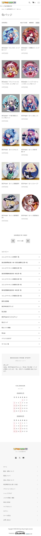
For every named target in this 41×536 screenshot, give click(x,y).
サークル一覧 (5, 344)
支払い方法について (8, 480)
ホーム (3, 9)
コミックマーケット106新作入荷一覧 (12, 268)
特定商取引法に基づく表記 (10, 484)
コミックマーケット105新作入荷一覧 (12, 279)
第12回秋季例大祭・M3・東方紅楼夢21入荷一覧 (15, 262)
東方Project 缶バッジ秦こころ (29, 115)
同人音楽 (4, 311)
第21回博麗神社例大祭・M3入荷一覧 (11, 290)
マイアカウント (7, 506)
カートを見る (7, 515)
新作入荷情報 (5, 301)
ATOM (8, 502)
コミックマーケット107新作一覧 (10, 257)
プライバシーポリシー (9, 489)
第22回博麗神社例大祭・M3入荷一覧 (11, 273)
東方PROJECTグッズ (11, 9)
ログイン (5, 511)
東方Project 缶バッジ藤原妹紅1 (30, 215)
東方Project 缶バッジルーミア (29, 183)
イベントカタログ (6, 338)
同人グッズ (5, 322)
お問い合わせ (7, 520)
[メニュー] (38, 2)
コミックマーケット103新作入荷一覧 (12, 295)
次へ (28, 241)
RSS (4, 502)
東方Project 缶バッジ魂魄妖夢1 (10, 183)
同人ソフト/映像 (6, 327)
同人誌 (3, 333)
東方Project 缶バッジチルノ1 (10, 149)
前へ (13, 241)
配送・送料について (8, 471)
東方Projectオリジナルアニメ (9, 317)
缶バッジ (19, 9)
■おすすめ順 (23, 22)
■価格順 (31, 22)
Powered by (20, 532)
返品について (7, 475)
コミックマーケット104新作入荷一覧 (12, 284)
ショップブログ (7, 493)
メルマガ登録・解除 (8, 497)
